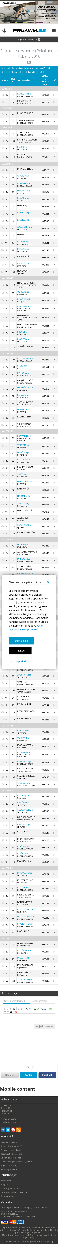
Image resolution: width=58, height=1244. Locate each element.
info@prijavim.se (8, 1122)
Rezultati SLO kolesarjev (12, 1153)
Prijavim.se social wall (11, 1150)
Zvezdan (25, 916)
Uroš (23, 445)
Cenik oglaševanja (9, 1188)
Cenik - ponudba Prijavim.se (14, 1192)
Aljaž (23, 176)
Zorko (23, 887)
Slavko (25, 809)
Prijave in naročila (29, 39)
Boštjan (25, 387)
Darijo (23, 496)
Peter (23, 331)
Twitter (28, 1075)
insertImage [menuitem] (50, 1008)
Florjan (24, 227)
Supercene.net (8, 1196)
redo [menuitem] (34, 1008)
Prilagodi (20, 650)
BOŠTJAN (24, 525)
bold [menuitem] (4, 1008)
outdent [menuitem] (22, 1008)
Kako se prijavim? (9, 1142)
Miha (23, 409)
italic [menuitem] (7, 1008)
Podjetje (4, 1184)
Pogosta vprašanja (9, 1165)
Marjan (25, 573)
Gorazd (23, 459)
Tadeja (24, 93)
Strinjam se (21, 640)
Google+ (9, 1075)
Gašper (24, 183)
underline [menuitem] (14, 1008)
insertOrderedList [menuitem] (42, 1008)
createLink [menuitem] (4, 1011)
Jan (23, 263)
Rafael (24, 950)
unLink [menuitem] (7, 1011)
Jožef (23, 853)
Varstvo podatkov (19, 661)
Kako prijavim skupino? (11, 1146)
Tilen (23, 339)
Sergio (24, 979)
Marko (24, 923)
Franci (24, 783)
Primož (23, 394)
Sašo (24, 674)
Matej (23, 198)
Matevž (24, 373)
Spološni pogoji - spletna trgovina (16, 1161)
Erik (25, 358)
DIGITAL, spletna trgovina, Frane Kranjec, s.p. (33, 1241)
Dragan (24, 824)
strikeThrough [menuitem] (11, 1008)
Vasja (23, 241)
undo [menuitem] (37, 1008)
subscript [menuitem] (26, 1008)
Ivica (22, 147)
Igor (22, 474)
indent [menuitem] (18, 1008)
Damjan (24, 212)
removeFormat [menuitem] (15, 1011)
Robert (23, 544)
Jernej (23, 190)
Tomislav (24, 559)
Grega (23, 452)
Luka (23, 249)
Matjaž (24, 306)
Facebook (47, 1075)
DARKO (23, 737)
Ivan (25, 909)
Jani (24, 436)
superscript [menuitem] (29, 1008)
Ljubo (23, 795)
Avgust (23, 846)
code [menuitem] (11, 1011)
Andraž (23, 291)
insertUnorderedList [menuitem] (45, 1008)
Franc (23, 957)
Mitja (24, 299)
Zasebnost (6, 1180)
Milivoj (23, 802)
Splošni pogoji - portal (11, 1157)
